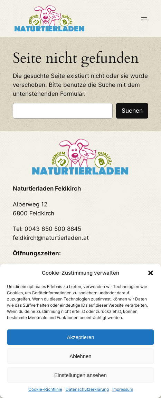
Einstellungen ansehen (80, 375)
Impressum (122, 389)
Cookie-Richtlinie (45, 389)
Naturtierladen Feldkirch (47, 188)
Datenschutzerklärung (87, 389)
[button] (150, 272)
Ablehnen (80, 356)
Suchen (132, 110)
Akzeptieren (80, 337)
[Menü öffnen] (144, 18)
